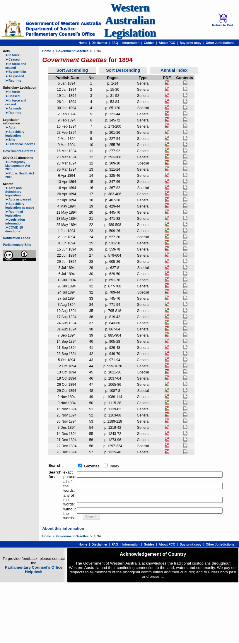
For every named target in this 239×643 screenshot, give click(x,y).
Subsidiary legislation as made (19, 205)
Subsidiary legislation (14, 133)
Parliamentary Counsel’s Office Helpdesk (34, 569)
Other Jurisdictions (220, 42)
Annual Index (174, 70)
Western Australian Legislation (130, 20)
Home (82, 42)
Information (131, 42)
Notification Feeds (16, 238)
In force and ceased (15, 65)
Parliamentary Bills (17, 244)
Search (91, 517)
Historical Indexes (20, 144)
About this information (63, 528)
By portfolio (15, 71)
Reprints (13, 80)
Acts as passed (18, 199)
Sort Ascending (72, 70)
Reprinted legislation (14, 213)
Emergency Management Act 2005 (17, 165)
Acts (10, 127)
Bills (10, 139)
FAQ (115, 42)
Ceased (12, 59)
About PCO (167, 42)
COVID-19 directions (14, 229)
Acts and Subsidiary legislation (13, 191)
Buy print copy (191, 42)
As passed (14, 76)
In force (12, 55)
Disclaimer (99, 42)
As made (13, 108)
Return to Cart (222, 20)
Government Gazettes (19, 151)
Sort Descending (123, 70)
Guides (149, 42)
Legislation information (15, 221)
